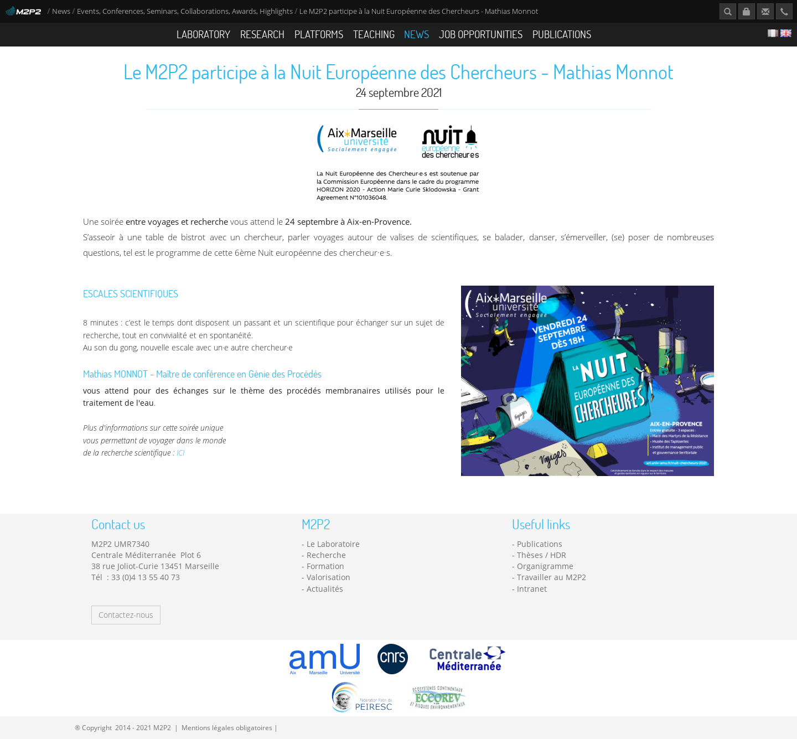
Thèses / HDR (541, 555)
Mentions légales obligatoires (227, 727)
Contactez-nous (126, 614)
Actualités (325, 588)
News (61, 11)
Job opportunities (480, 34)
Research (262, 34)
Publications (561, 34)
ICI (180, 452)
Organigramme (545, 566)
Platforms (318, 34)
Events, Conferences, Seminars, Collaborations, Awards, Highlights (185, 11)
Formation (325, 566)
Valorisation (328, 577)
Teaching (374, 34)
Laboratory (203, 34)
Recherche (326, 555)
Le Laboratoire (333, 544)
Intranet (532, 588)
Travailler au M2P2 (551, 577)
